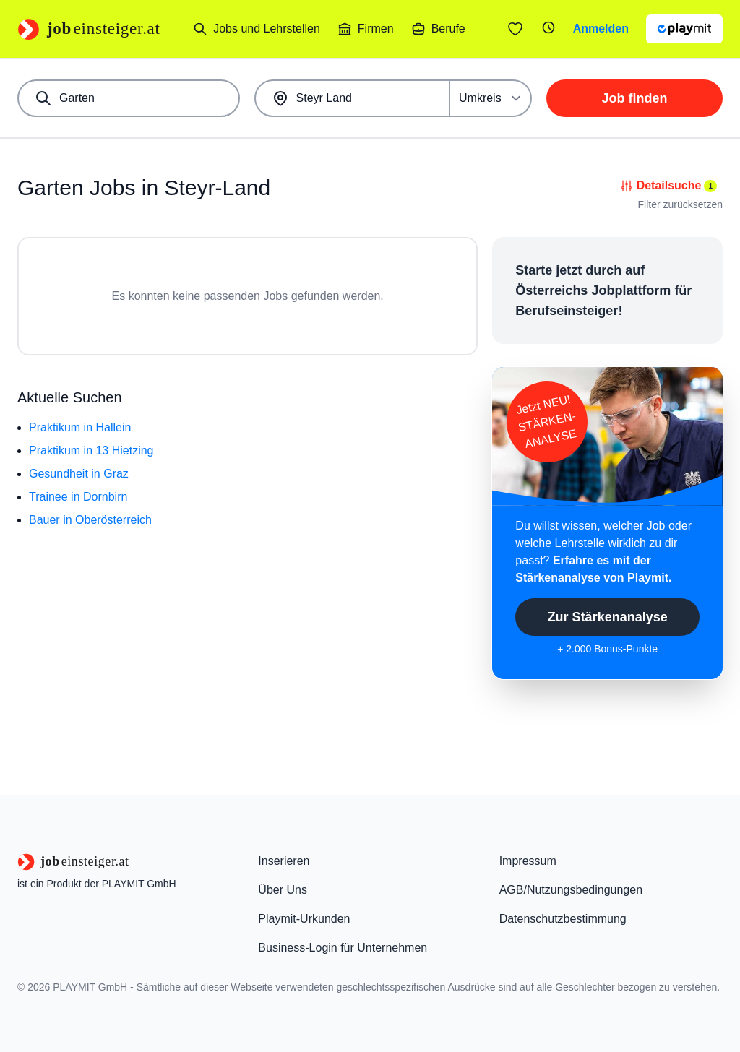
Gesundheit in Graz (79, 473)
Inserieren (283, 861)
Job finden (635, 98)
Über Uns (282, 890)
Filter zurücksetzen (680, 204)
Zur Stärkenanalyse (608, 617)
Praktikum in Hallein (80, 427)
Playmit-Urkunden (304, 919)
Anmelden (601, 28)
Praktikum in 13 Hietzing (91, 450)
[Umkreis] (491, 98)
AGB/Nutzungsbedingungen (570, 890)
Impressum (527, 861)
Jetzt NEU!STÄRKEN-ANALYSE (546, 421)
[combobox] (128, 98)
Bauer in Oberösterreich (90, 520)
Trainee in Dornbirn (78, 497)
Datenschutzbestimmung (563, 919)
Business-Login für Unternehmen (342, 947)
